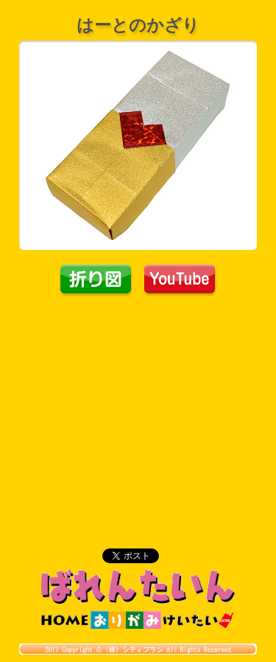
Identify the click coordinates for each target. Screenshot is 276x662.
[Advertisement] (138, 407)
